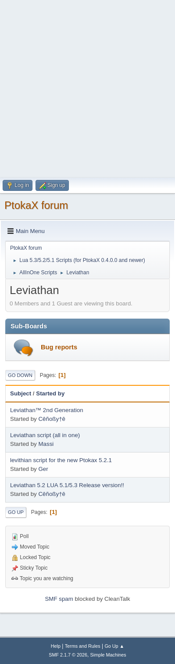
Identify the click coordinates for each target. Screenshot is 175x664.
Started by (50, 393)
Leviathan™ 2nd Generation (46, 410)
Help (56, 646)
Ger (43, 469)
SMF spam (59, 599)
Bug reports (59, 347)
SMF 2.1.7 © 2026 (68, 654)
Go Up (16, 512)
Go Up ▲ (114, 646)
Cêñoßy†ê (51, 419)
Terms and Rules (82, 646)
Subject (20, 393)
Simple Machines (108, 654)
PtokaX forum (36, 205)
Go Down (20, 375)
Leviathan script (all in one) (45, 435)
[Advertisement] (87, 87)
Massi (46, 444)
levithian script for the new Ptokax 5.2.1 (61, 460)
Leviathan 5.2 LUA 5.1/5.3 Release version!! (67, 485)
